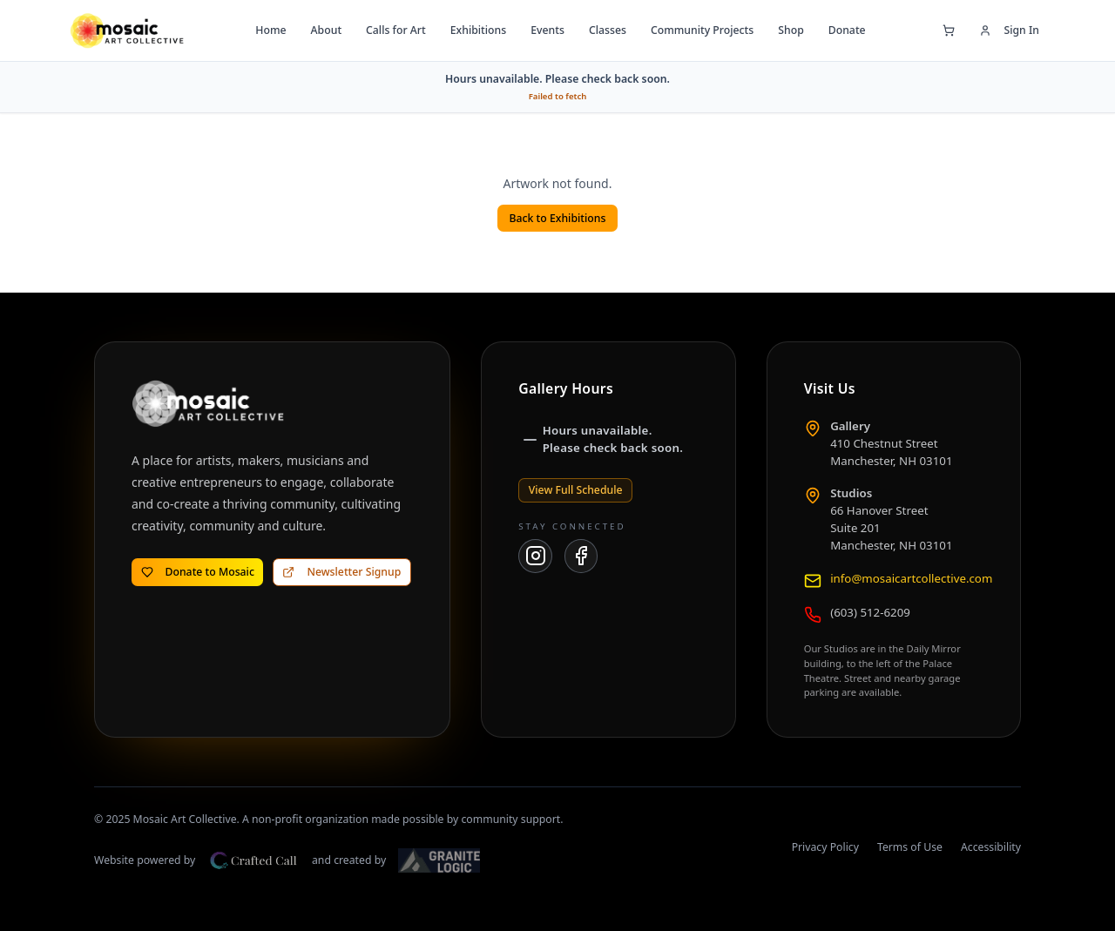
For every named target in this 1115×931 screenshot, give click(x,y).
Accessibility (991, 847)
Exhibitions (478, 30)
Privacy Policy (825, 847)
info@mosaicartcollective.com (911, 578)
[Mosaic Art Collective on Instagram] (535, 556)
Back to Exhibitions (558, 218)
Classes (607, 30)
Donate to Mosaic (197, 571)
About (326, 30)
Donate (847, 30)
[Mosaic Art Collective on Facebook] (581, 556)
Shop (791, 30)
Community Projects (702, 30)
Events (547, 30)
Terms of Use (910, 847)
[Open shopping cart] (948, 30)
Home (270, 30)
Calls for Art (396, 30)
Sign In (1009, 30)
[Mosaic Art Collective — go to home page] (127, 30)
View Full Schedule (576, 489)
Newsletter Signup (341, 571)
